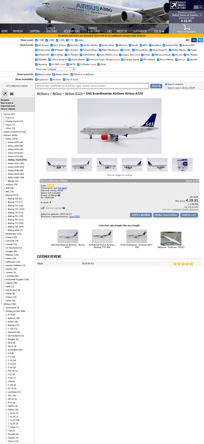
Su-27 (13, 420)
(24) (14, 360)
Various (7, 114)
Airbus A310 (13, 149)
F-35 (10, 378)
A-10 (10, 315)
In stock (56, 79)
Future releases (8, 109)
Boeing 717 (13, 202)
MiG (10, 395)
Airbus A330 (13, 167)
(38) (18, 332)
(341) (24, 160)
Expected (43, 79)
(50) (21, 142)
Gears (8, 125)
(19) (16, 241)
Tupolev (9, 283)
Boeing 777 (13, 223)
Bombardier (11, 234)
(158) (26, 279)
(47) (20, 198)
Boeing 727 (13, 206)
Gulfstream (11, 262)
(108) (21, 177)
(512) (21, 213)
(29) (14, 258)
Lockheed (10, 276)
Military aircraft (13, 311)
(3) (15, 346)
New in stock (7, 103)
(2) (14, 385)
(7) (13, 431)
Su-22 (13, 413)
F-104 (10, 385)
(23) (22, 336)
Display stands (12, 121)
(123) (19, 234)
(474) (21, 227)
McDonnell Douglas (15, 279)
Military (7, 304)
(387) (21, 174)
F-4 (9, 353)
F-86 (10, 381)
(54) (21, 121)
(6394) (15, 135)
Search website (175, 84)
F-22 (10, 374)
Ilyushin (9, 269)
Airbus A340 (13, 170)
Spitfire (11, 406)
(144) (16, 255)
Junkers (9, 272)
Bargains (5, 100)
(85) (17, 276)
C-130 (11, 329)
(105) (14, 237)
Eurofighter (13, 350)
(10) (15, 297)
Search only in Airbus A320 (181, 88)
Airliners (8, 135)
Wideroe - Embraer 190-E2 (171, 247)
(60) (21, 146)
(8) (19, 290)
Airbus (9, 139)
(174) (16, 441)
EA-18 (11, 346)
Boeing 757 (13, 216)
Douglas (10, 251)
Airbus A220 (13, 142)
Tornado (12, 434)
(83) (21, 156)
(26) (21, 153)
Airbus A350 (13, 174)
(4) (14, 343)
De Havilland (12, 248)
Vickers (9, 297)
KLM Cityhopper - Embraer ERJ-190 (137, 246)
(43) (20, 248)
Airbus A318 (13, 153)
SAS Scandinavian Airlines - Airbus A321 (68, 246)
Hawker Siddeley (14, 265)
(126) (21, 206)
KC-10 (11, 388)
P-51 (10, 402)
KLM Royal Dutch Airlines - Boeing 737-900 (102, 246)
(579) (21, 223)
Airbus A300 (13, 146)
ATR (8, 188)
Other (9, 128)
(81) (15, 251)
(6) (17, 434)
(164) (23, 132)
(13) (13, 128)
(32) (14, 367)
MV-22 (11, 399)
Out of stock (71, 79)
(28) (15, 269)
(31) (16, 371)
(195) (21, 216)
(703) (13, 304)
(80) (21, 170)
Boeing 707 (13, 198)
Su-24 (13, 416)
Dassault (12, 332)
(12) (15, 329)
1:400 (50, 185)
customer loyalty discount (185, 209)
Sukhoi (9, 293)
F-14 (10, 360)
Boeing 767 (13, 220)
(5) (14, 272)
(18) (18, 262)
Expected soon (8, 106)
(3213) (15, 195)
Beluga (11, 181)
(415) (21, 167)
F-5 (9, 357)
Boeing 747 (13, 213)
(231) (21, 220)
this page (62, 188)
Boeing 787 (13, 227)
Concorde (10, 241)
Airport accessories (12, 132)
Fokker (9, 258)
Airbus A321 (13, 163)
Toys (8, 118)
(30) (21, 149)
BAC (8, 191)
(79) (16, 184)
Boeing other (14, 230)
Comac (9, 237)
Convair (9, 244)
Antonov (10, 184)
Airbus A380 (13, 177)
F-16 (10, 367)
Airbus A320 (14, 160)
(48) (15, 283)
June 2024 (74, 216)
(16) (12, 191)
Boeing (9, 195)
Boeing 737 (13, 209)
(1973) (15, 139)
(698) (23, 311)
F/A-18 (11, 371)
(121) (17, 325)
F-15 (10, 364)
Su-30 (13, 424)
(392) (21, 163)
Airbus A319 (13, 156)
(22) (16, 181)
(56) (13, 300)
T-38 (10, 431)
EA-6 (10, 343)
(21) (19, 392)
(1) (21, 230)
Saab (8, 286)
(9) (17, 339)
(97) (13, 114)
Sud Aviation (12, 290)
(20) (18, 318)
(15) (12, 118)
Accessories (11, 307)
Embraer (10, 255)
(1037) (22, 209)
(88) (12, 188)
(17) (13, 125)
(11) (20, 202)
